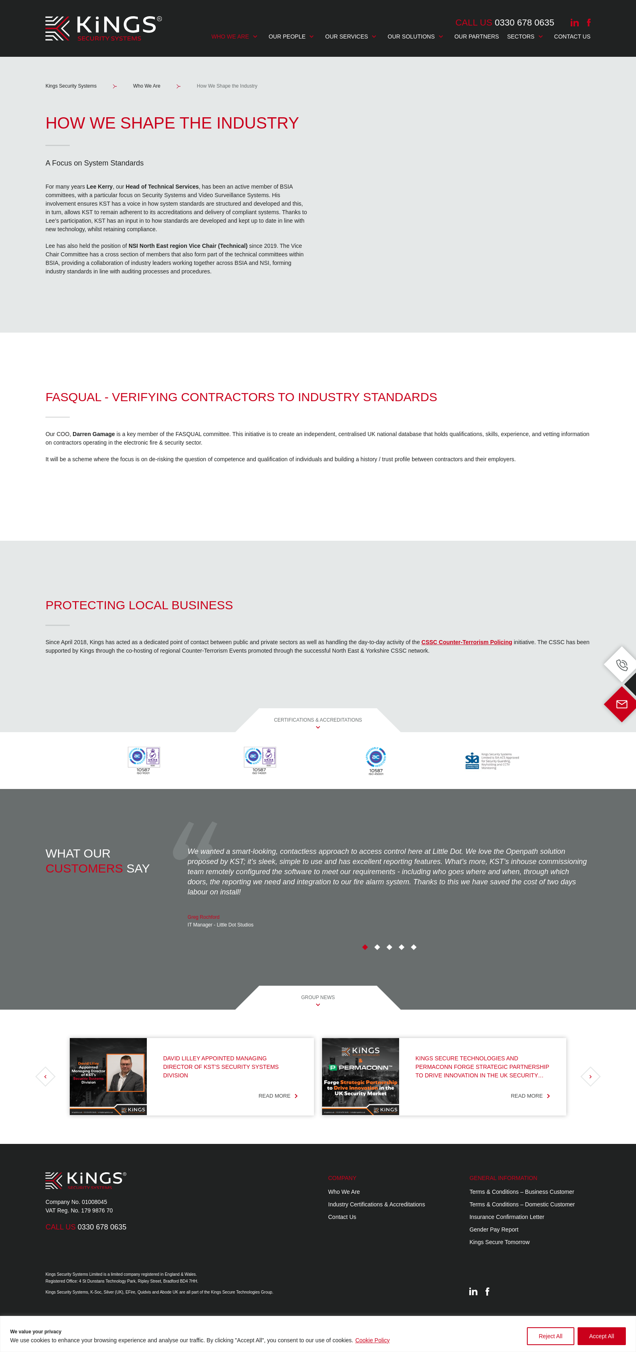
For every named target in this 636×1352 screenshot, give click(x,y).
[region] (318, 1334)
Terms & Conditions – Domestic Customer (522, 1204)
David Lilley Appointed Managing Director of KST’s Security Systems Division (221, 1067)
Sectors (524, 36)
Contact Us (572, 36)
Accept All (601, 1336)
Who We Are (234, 36)
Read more (278, 1096)
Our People (291, 36)
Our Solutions (415, 36)
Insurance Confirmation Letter (506, 1217)
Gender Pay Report (493, 1229)
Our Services (350, 36)
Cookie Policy (372, 1340)
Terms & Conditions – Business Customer (521, 1192)
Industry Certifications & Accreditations (376, 1204)
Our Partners (476, 36)
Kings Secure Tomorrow (499, 1242)
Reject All (550, 1336)
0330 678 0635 (505, 22)
